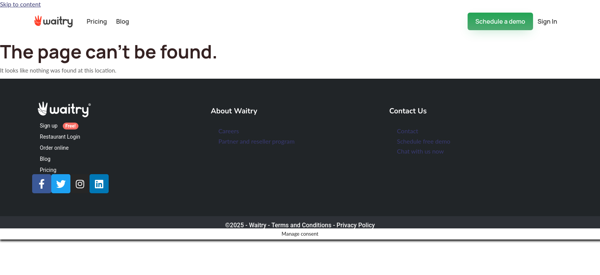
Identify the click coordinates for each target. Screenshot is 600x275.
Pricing (96, 21)
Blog (122, 21)
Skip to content (20, 4)
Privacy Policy (356, 225)
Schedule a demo (500, 21)
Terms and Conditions (301, 225)
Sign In (547, 21)
